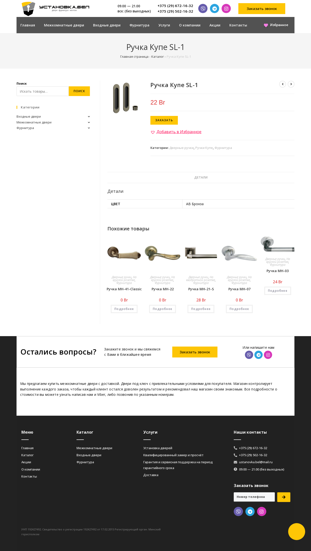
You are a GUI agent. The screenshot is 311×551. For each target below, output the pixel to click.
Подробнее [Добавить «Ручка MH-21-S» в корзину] (201, 309)
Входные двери (107, 25)
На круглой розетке (125, 278)
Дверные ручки (181, 148)
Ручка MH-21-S (201, 289)
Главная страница (134, 56)
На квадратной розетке (200, 278)
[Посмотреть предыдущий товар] (282, 84)
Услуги (164, 25)
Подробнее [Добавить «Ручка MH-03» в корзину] (277, 291)
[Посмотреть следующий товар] (291, 84)
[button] (261, 8)
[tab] (201, 177)
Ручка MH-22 (163, 289)
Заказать (164, 120)
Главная (27, 25)
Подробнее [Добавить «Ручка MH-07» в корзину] (239, 309)
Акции (214, 25)
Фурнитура (139, 25)
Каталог (157, 56)
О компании (189, 25)
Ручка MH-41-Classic (124, 289)
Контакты (238, 25)
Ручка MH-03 (278, 270)
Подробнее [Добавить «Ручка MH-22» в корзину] (162, 309)
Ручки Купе (204, 148)
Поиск (22, 83)
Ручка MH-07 (239, 289)
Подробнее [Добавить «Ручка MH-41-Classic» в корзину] (124, 309)
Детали (200, 177)
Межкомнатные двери (64, 25)
